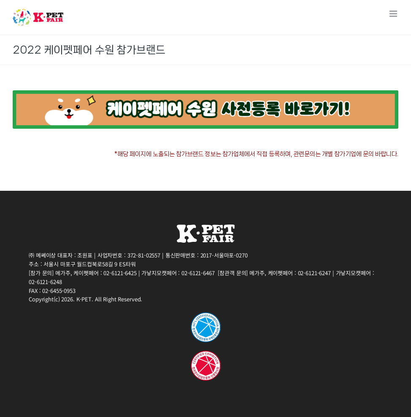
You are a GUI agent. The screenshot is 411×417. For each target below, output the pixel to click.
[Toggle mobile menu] (393, 13)
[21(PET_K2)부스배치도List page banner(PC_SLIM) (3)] (205, 93)
